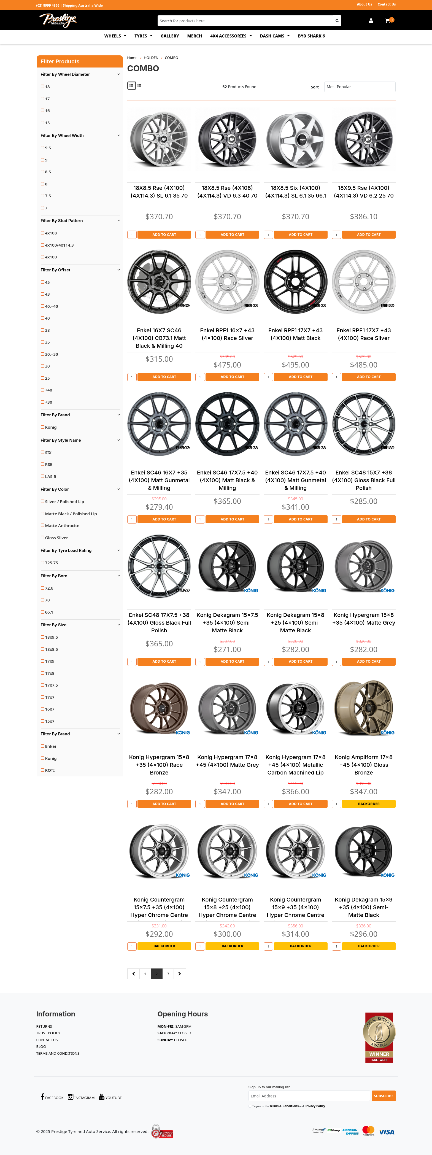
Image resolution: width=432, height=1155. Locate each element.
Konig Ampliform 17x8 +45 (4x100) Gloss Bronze (364, 765)
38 (47, 330)
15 (47, 122)
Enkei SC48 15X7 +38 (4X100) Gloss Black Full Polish (364, 480)
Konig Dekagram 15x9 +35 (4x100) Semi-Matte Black (364, 907)
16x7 (50, 709)
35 (47, 342)
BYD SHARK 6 (311, 36)
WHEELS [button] (113, 36)
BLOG (41, 1046)
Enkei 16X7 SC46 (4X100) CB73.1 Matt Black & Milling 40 (159, 338)
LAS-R (50, 476)
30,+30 (51, 354)
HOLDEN (151, 57)
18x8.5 (51, 649)
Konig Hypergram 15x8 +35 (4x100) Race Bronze (159, 765)
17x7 (50, 697)
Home (132, 57)
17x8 (50, 673)
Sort (315, 87)
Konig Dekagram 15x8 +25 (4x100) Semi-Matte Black (295, 623)
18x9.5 (51, 637)
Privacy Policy (314, 1106)
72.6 (49, 588)
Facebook (52, 1096)
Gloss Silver (56, 537)
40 (47, 318)
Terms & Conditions (284, 1106)
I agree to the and (289, 1106)
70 (47, 600)
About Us (364, 4)
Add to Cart (164, 234)
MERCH (194, 36)
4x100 (51, 257)
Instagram (81, 1096)
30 (47, 366)
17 (47, 98)
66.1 (49, 612)
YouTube (110, 1096)
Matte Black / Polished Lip (71, 513)
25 (47, 378)
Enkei (50, 746)
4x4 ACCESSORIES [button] (228, 36)
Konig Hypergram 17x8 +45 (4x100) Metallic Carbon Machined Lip (296, 765)
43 (47, 294)
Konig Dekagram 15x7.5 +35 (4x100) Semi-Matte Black (227, 623)
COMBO (171, 57)
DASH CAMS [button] (272, 36)
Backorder (369, 803)
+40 (48, 390)
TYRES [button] (141, 36)
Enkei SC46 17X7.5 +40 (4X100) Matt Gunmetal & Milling (295, 480)
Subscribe (383, 1095)
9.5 (48, 147)
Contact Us (387, 4)
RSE (48, 464)
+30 (48, 402)
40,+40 (51, 306)
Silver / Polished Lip (64, 501)
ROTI (50, 770)
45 (47, 282)
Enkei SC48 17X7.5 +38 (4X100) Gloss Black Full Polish (159, 623)
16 (47, 110)
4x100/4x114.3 (59, 245)
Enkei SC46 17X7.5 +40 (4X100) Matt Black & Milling (227, 480)
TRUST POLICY (48, 1032)
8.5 (48, 171)
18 (47, 86)
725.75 (51, 562)
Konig (51, 427)
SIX (48, 452)
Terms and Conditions (58, 1053)
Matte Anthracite (62, 525)
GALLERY (170, 36)
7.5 (48, 195)
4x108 (51, 233)
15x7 (50, 721)
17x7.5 (51, 685)
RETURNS (44, 1026)
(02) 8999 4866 (48, 5)
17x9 (50, 661)
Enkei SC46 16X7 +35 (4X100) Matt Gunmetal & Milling (159, 480)
